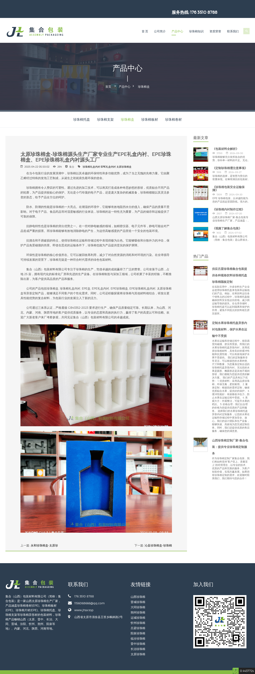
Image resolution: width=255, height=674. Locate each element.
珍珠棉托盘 (81, 111)
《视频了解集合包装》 (227, 220)
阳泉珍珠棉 (138, 625)
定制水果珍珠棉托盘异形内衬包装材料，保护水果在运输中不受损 (229, 321)
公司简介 (160, 24)
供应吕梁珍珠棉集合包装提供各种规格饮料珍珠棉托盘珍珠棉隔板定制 (229, 267)
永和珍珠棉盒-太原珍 (44, 537)
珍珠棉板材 (149, 111)
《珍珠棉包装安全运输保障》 (228, 180)
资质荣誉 (215, 24)
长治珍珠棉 (138, 640)
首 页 (145, 24)
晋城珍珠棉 (138, 593)
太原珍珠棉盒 (123, 158)
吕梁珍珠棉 (138, 619)
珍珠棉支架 (105, 111)
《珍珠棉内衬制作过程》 (228, 200)
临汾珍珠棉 (138, 630)
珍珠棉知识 (196, 24)
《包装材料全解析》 (225, 140)
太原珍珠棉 (138, 645)
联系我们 (233, 24)
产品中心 (177, 24)
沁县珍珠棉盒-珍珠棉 (158, 537)
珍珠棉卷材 (173, 111)
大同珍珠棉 (138, 599)
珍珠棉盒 (144, 79)
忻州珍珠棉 (138, 614)
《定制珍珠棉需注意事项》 (229, 159)
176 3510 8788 (236, 5)
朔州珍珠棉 (138, 604)
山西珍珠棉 (138, 588)
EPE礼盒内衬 (108, 158)
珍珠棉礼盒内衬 (91, 158)
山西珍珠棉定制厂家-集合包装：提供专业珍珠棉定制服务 (230, 438)
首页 (108, 79)
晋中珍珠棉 (138, 635)
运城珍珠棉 (138, 609)
